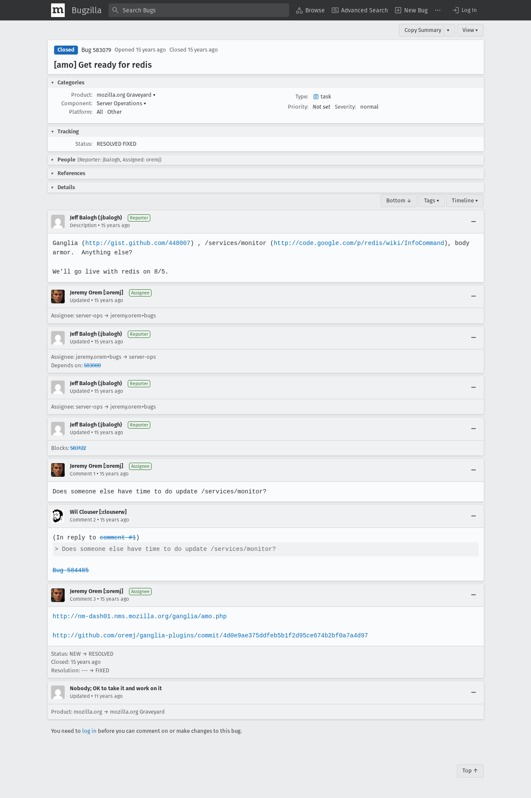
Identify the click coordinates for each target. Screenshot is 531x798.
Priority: (298, 107)
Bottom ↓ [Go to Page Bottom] (399, 200)
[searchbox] (199, 10)
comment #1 (117, 537)
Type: (302, 96)
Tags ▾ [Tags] (431, 200)
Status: (83, 144)
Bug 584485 (71, 570)
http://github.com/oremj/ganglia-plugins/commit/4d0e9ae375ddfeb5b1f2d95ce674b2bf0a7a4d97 (208, 635)
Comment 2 (83, 520)
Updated (80, 300)
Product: (81, 95)
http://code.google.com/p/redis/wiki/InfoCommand (354, 243)
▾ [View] (448, 30)
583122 (78, 448)
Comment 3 (83, 599)
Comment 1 (82, 474)
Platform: (80, 112)
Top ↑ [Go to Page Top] (470, 770)
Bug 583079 (96, 50)
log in (89, 731)
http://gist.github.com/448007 (136, 243)
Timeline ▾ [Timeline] (465, 200)
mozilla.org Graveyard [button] (126, 95)
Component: (76, 103)
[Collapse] (473, 221)
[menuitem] (310, 10)
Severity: (345, 107)
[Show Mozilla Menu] (58, 10)
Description (83, 225)
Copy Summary (423, 30)
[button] (464, 10)
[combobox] (199, 10)
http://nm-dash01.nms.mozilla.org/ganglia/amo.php (138, 616)
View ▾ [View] (470, 30)
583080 (92, 365)
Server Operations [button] (121, 103)
